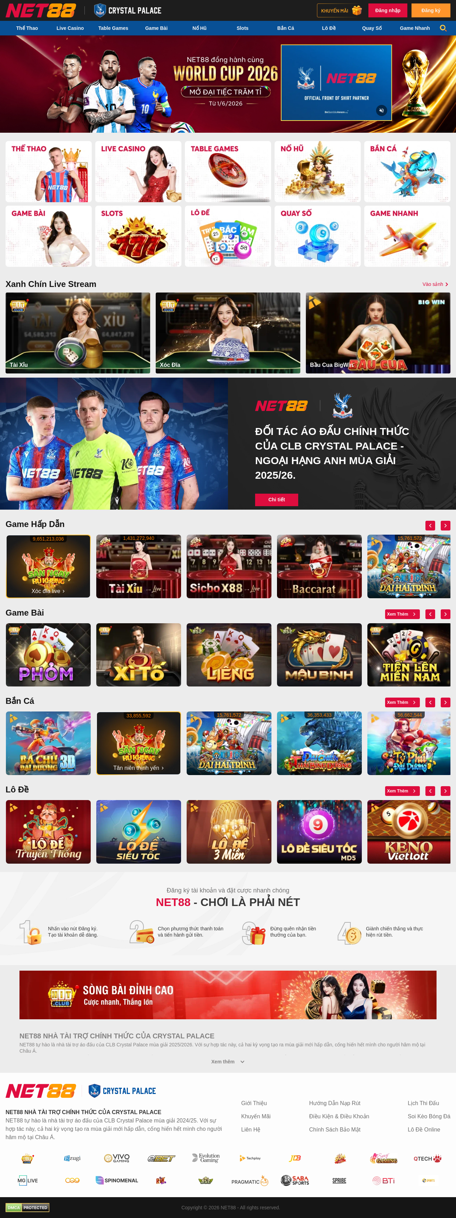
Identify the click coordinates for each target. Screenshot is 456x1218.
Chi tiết (276, 499)
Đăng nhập (388, 10)
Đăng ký (431, 10)
